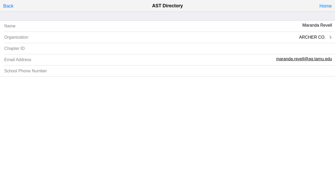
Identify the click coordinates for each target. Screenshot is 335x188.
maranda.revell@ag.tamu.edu (304, 58)
